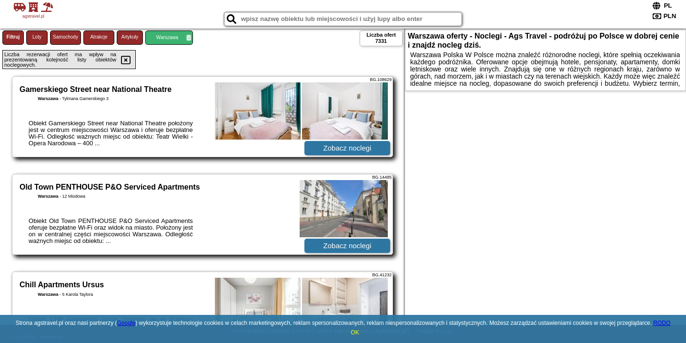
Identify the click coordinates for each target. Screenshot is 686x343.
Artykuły (130, 37)
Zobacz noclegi (347, 148)
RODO (661, 323)
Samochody (65, 37)
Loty (36, 37)
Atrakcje (98, 37)
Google (126, 323)
